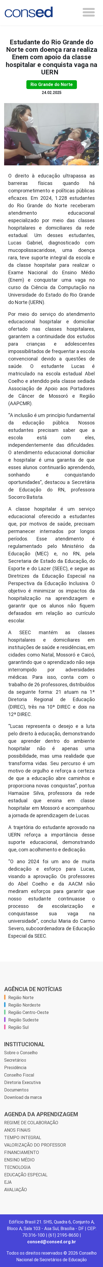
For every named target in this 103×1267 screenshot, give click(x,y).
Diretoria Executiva (22, 1082)
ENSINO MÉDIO (19, 1160)
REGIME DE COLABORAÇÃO (31, 1122)
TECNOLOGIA (17, 1167)
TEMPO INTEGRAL (22, 1137)
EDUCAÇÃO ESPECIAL (26, 1174)
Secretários (15, 1060)
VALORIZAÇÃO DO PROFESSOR (35, 1145)
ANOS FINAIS (17, 1130)
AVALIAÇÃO (15, 1189)
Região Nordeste (24, 1005)
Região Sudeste (23, 1020)
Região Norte (21, 997)
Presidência (15, 1067)
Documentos (16, 1090)
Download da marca (23, 1097)
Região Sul (18, 1027)
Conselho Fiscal (19, 1075)
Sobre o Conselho (21, 1052)
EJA (8, 1182)
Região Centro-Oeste (28, 1012)
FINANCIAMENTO (21, 1152)
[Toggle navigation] (88, 12)
